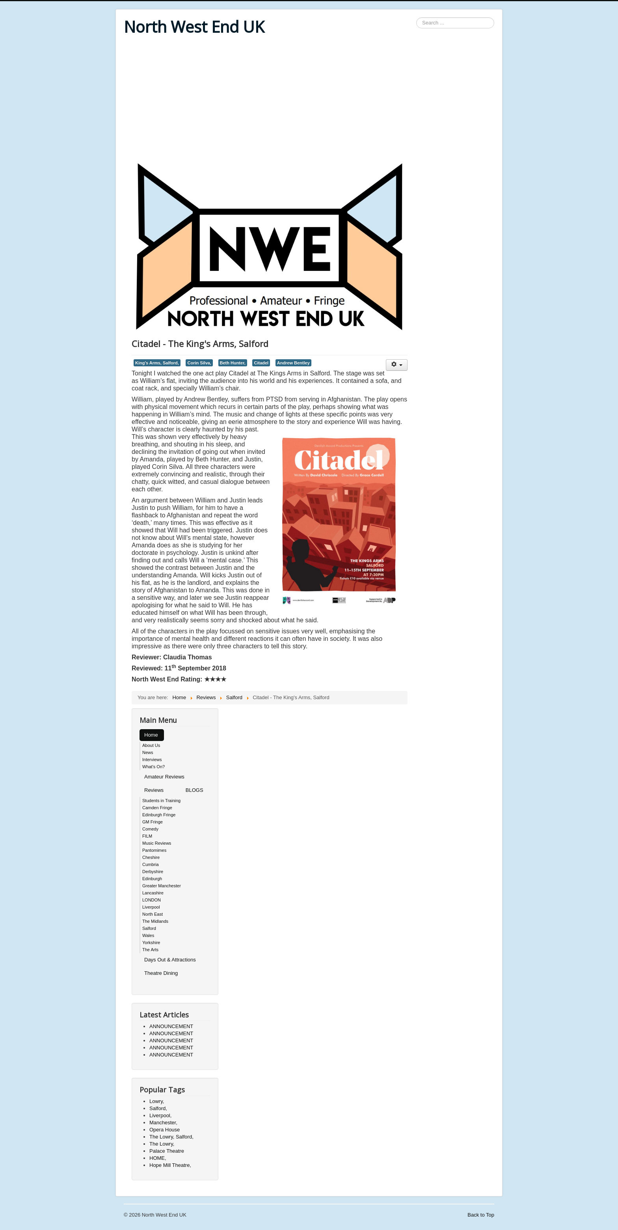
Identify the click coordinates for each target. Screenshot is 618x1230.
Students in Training (161, 800)
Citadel (261, 362)
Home (151, 735)
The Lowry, (161, 1144)
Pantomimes (154, 850)
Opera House (164, 1130)
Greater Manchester (161, 885)
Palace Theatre (166, 1151)
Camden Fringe (157, 807)
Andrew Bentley (293, 362)
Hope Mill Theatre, (170, 1165)
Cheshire (151, 857)
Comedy (150, 829)
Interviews (152, 759)
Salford (149, 928)
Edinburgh (152, 878)
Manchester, (163, 1122)
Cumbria (150, 864)
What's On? (153, 766)
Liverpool (151, 907)
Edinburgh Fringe (158, 814)
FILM (147, 836)
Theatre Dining (161, 973)
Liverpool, (160, 1115)
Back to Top (480, 1215)
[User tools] (397, 365)
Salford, (158, 1108)
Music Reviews (156, 843)
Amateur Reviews (164, 777)
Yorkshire (151, 942)
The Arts (150, 949)
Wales (148, 935)
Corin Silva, (199, 362)
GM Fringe (152, 821)
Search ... (416, 17)
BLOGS (194, 790)
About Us (151, 745)
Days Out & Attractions (170, 960)
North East (152, 914)
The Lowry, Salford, (171, 1137)
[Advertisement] (309, 99)
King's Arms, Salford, (157, 362)
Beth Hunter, (233, 362)
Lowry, (156, 1101)
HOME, (157, 1158)
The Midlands (155, 921)
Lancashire (153, 892)
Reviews (154, 790)
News (147, 752)
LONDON (151, 900)
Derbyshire (152, 871)
